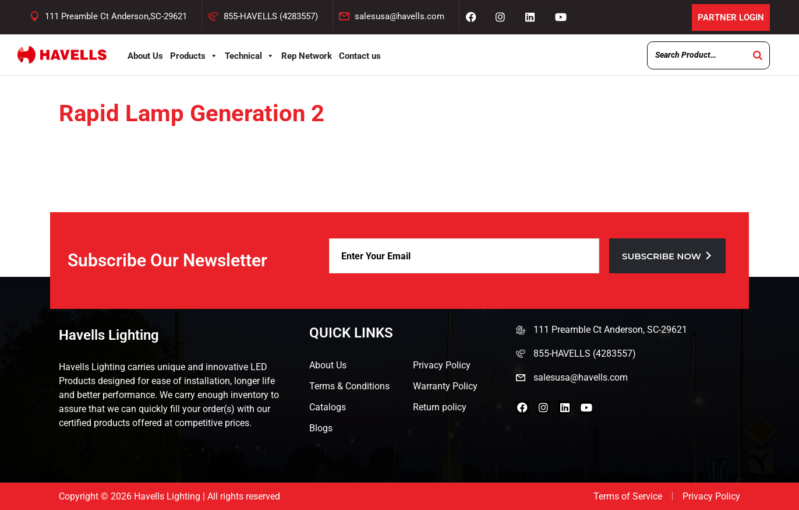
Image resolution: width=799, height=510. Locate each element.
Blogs (321, 428)
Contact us (360, 56)
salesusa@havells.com (399, 16)
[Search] (757, 55)
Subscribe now (667, 256)
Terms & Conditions (349, 386)
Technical (249, 56)
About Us (145, 56)
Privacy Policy (442, 365)
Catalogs (327, 407)
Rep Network (306, 56)
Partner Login (729, 17)
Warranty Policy (445, 386)
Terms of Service (627, 496)
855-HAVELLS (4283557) (271, 16)
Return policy (439, 407)
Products (194, 56)
